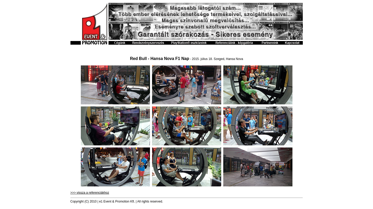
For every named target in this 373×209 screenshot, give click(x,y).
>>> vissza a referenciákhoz (89, 192)
